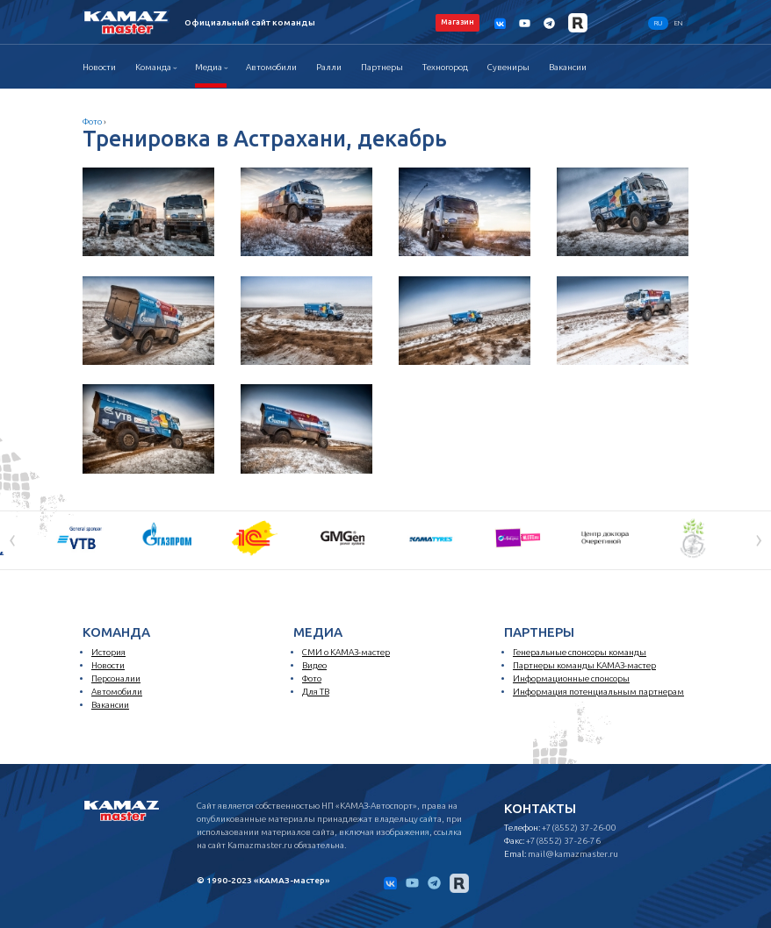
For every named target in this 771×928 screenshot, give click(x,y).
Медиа (208, 67)
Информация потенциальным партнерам (598, 691)
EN (678, 23)
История (108, 652)
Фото (92, 121)
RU (658, 23)
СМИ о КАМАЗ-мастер (346, 652)
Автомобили (271, 67)
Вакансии (568, 67)
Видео (314, 665)
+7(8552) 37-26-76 (563, 841)
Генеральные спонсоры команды (579, 652)
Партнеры (382, 67)
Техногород (445, 67)
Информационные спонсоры (571, 678)
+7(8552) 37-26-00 (579, 827)
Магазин (457, 22)
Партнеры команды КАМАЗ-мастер (584, 665)
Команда (153, 67)
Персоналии (116, 678)
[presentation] (12, 538)
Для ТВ (315, 691)
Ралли (329, 67)
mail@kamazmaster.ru (573, 854)
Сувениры (508, 67)
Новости (99, 67)
